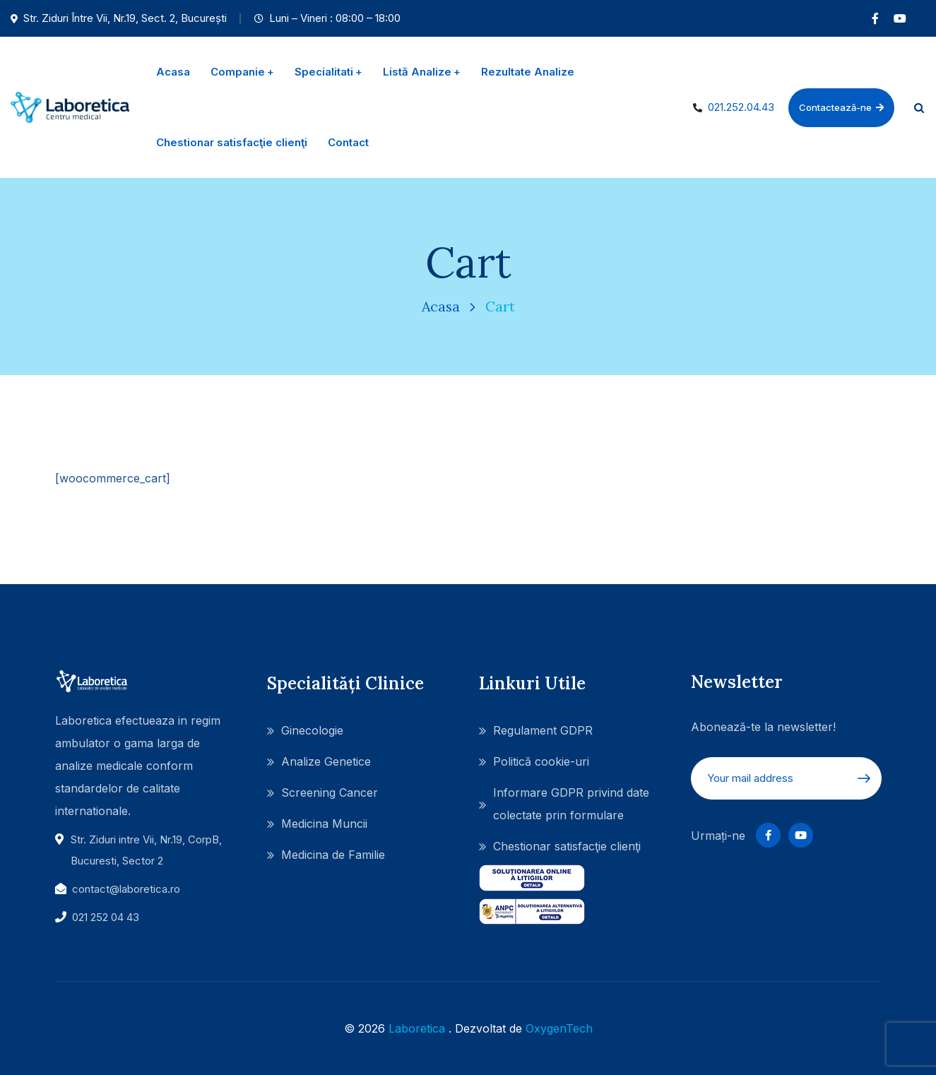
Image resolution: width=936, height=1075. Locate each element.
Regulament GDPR (543, 730)
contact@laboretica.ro (126, 889)
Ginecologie (312, 730)
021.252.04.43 (741, 107)
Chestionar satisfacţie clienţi (567, 846)
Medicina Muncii (324, 823)
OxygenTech (559, 1028)
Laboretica (417, 1028)
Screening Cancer (329, 792)
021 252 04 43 (105, 917)
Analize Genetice (326, 761)
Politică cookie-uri (541, 761)
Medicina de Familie (333, 855)
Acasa (441, 306)
